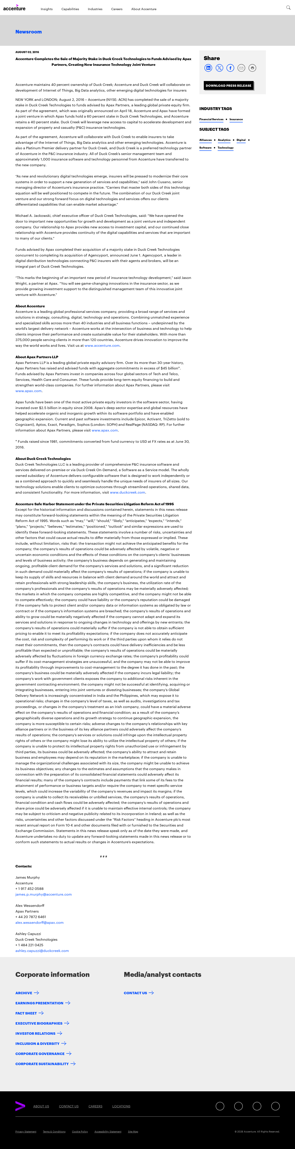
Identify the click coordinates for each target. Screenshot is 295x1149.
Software (205, 147)
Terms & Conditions (54, 1131)
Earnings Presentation (39, 1002)
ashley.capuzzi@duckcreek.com (42, 950)
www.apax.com (28, 390)
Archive (23, 992)
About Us (41, 1106)
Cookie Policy (80, 1131)
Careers (116, 9)
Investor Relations (35, 1033)
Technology (226, 147)
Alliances (205, 140)
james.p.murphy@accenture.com (43, 894)
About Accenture (143, 9)
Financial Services (211, 119)
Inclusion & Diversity (37, 1043)
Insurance (236, 119)
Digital (241, 140)
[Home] (14, 7)
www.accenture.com (102, 345)
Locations (121, 1106)
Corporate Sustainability (42, 1063)
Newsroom (28, 32)
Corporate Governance (40, 1053)
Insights (47, 9)
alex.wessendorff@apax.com (39, 922)
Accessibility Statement (108, 1131)
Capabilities (70, 9)
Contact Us (135, 992)
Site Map (133, 1131)
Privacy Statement (25, 1131)
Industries (95, 9)
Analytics (224, 140)
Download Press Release (228, 85)
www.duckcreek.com (127, 492)
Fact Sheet (26, 1012)
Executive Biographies (38, 1022)
